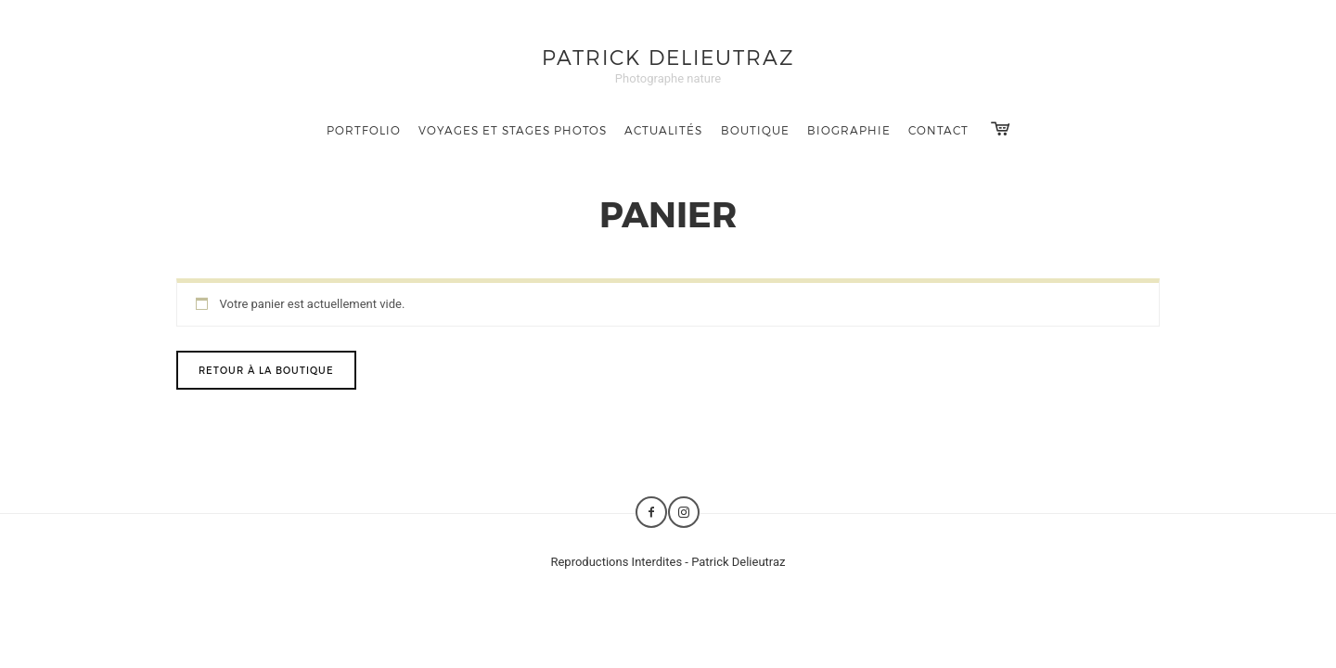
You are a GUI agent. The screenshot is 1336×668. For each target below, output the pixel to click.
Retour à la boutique (266, 370)
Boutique (755, 129)
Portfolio (364, 129)
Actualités (663, 129)
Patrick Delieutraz (668, 56)
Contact (938, 129)
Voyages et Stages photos (512, 129)
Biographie (849, 129)
